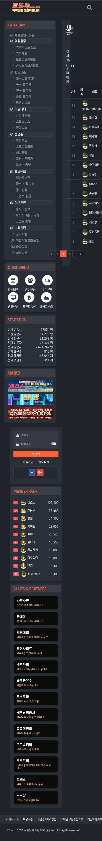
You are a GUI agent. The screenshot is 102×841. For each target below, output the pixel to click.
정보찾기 (44, 462)
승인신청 (19, 246)
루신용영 (94, 232)
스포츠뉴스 (20, 121)
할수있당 (33, 558)
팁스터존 (18, 72)
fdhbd (93, 184)
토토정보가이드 (23, 59)
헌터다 (31, 542)
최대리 (31, 534)
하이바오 (94, 203)
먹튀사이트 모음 (24, 47)
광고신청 (19, 190)
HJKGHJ (94, 127)
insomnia (34, 574)
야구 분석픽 (21, 90)
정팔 (30, 518)
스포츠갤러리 (22, 146)
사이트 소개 (12, 819)
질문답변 (19, 252)
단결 (30, 566)
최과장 (93, 222)
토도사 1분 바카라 (25, 215)
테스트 (31, 502)
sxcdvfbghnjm (91, 109)
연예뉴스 (19, 127)
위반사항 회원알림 (25, 240)
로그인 (36, 454)
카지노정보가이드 (25, 65)
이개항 (93, 136)
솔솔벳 (93, 193)
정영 (91, 155)
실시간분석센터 (23, 78)
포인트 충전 (21, 196)
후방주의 (19, 140)
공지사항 (19, 234)
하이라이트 (20, 102)
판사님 (93, 146)
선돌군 (31, 510)
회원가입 (28, 462)
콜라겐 (93, 117)
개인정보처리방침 (46, 819)
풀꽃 (91, 241)
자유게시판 (20, 115)
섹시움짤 (19, 153)
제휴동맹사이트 (22, 35)
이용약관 (28, 819)
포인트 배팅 (21, 221)
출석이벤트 (20, 209)
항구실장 (94, 165)
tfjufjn (93, 174)
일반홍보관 (20, 178)
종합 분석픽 (21, 96)
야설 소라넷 (21, 165)
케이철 (31, 526)
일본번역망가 (22, 159)
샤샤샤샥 (33, 550)
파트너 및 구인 (23, 184)
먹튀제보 (19, 53)
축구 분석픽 (21, 84)
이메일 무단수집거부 (72, 819)
